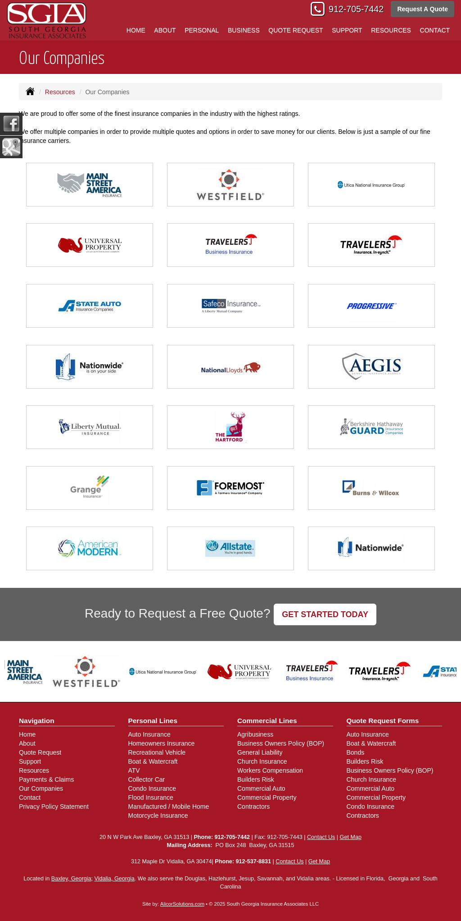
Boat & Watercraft (153, 761)
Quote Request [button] (295, 30)
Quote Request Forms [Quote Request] (383, 720)
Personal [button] (202, 30)
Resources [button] (391, 30)
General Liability (259, 752)
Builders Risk (255, 779)
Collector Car (146, 779)
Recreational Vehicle (157, 752)
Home (136, 30)
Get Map (351, 837)
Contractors (253, 806)
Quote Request (40, 752)
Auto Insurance (149, 734)
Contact (30, 797)
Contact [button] (435, 30)
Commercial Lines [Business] (267, 720)
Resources (60, 92)
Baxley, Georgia (71, 878)
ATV (134, 770)
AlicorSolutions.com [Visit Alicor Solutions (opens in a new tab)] (182, 904)
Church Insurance (262, 761)
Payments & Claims (46, 779)
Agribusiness (255, 734)
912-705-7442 (356, 9)
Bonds (356, 752)
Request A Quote (422, 9)
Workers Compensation (270, 770)
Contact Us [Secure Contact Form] (321, 837)
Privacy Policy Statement (54, 806)
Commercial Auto (261, 788)
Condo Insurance (152, 788)
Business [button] (244, 30)
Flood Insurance (150, 797)
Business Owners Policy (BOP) (280, 743)
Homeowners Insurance (161, 743)
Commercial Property (266, 797)
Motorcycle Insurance (158, 815)
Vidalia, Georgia (114, 878)
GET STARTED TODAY (325, 614)
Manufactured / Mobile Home (168, 806)
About (165, 30)
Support (30, 761)
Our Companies (41, 788)
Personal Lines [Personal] (153, 720)
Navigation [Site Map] (36, 720)
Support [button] (347, 30)
